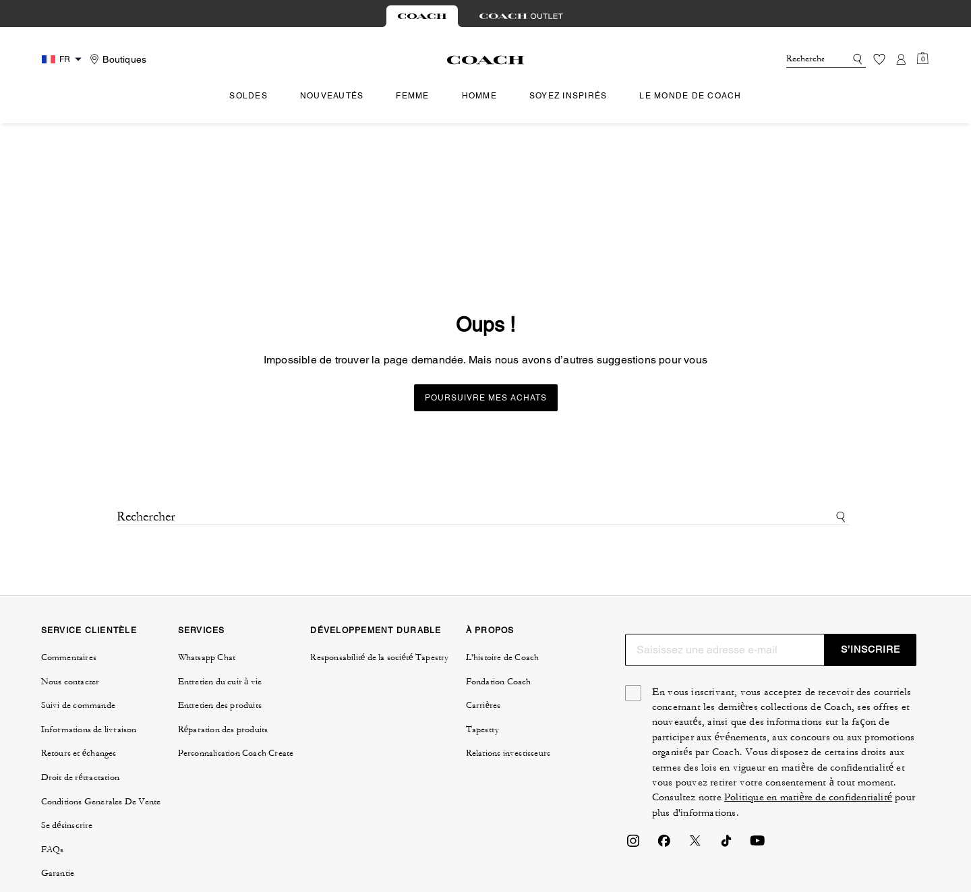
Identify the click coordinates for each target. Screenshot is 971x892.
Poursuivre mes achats (486, 272)
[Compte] (901, 59)
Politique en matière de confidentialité (808, 671)
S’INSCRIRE (870, 523)
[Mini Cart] (922, 58)
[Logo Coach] (486, 60)
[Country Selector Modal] (63, 59)
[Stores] (116, 59)
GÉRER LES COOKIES (436, 822)
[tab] (422, 16)
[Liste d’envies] (879, 59)
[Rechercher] (805, 59)
